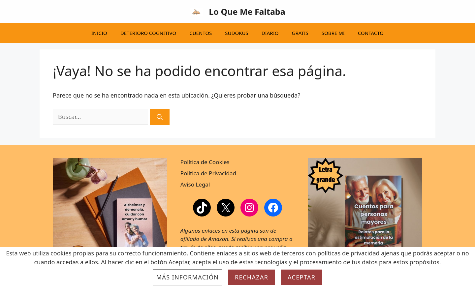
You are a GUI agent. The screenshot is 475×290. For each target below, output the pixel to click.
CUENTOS (200, 33)
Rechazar (251, 277)
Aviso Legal (195, 184)
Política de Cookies (205, 162)
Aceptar (301, 277)
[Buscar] (160, 117)
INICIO (99, 33)
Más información (187, 277)
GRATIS (300, 33)
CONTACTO (371, 33)
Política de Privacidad (208, 173)
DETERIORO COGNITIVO (148, 33)
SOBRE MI (333, 33)
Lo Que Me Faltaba (247, 11)
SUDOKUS (236, 33)
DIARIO (270, 33)
